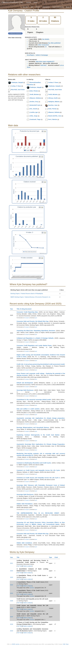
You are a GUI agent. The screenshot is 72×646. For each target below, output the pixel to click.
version (32, 587)
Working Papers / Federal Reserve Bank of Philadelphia (26, 293)
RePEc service (15, 644)
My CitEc (25, 7)
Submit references (57, 7)
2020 (11, 577)
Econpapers (26, 317)
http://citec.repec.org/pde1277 (45, 61)
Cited (56, 557)
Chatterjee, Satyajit (17, 82)
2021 (11, 563)
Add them (43, 65)
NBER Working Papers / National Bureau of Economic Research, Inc (30, 297)
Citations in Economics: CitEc (12, 2)
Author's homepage (42, 55)
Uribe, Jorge (33, 116)
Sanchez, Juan (52, 105)
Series (35, 2)
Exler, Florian (34, 91)
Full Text (19, 566)
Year (12, 309)
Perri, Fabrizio (52, 119)
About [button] (68, 7)
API (32, 7)
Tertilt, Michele (34, 94)
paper (36, 317)
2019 (11, 631)
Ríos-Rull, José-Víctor (18, 89)
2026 (11, 601)
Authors (28, 2)
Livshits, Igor (34, 112)
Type (51, 557)
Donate (38, 7)
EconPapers (31, 55)
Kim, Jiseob (33, 108)
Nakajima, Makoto (53, 101)
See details (45, 39)
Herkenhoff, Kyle (35, 105)
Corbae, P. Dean (16, 86)
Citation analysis (27, 566)
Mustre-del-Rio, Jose (54, 116)
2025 (11, 608)
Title (19, 557)
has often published (54, 43)
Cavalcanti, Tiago (35, 119)
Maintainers (46, 7)
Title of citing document (25, 309)
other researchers (43, 45)
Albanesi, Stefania (35, 98)
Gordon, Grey (34, 101)
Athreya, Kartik (53, 98)
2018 (11, 624)
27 (46, 46)
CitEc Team (66, 644)
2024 (11, 571)
